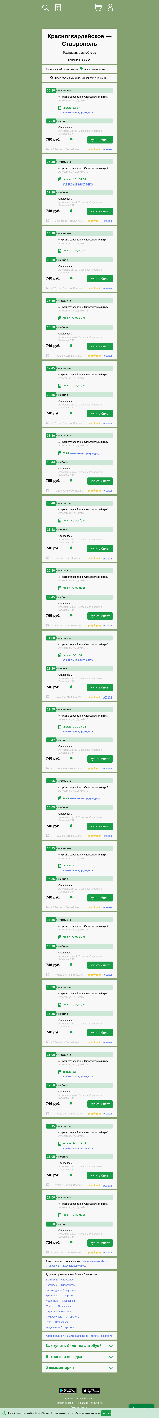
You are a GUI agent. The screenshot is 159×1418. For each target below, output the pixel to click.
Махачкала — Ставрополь (61, 1300)
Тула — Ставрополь (57, 1322)
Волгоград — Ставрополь (60, 1279)
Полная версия (64, 1402)
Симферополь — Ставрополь (62, 1316)
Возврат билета (79, 1407)
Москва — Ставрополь (58, 1306)
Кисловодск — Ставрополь (61, 1290)
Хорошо (106, 1413)
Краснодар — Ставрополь (60, 1295)
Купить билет (100, 140)
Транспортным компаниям (79, 1398)
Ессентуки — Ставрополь (60, 1284)
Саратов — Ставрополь (59, 1311)
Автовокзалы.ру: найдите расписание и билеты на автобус (79, 1335)
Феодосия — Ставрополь (60, 1327)
